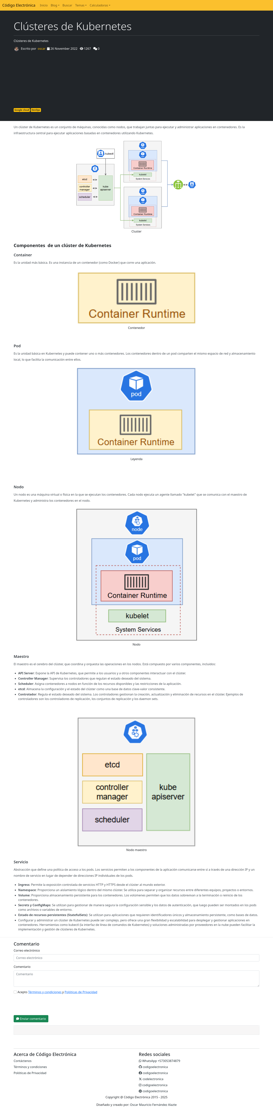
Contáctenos (22, 1061)
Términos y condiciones (30, 1067)
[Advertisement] (136, 79)
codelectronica (151, 1079)
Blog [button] (54, 5)
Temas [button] (79, 5)
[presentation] (42, 1004)
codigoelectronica (153, 1067)
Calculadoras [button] (99, 5)
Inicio (44, 5)
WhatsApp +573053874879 (159, 1061)
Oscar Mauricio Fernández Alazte (153, 1105)
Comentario (22, 967)
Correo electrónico (27, 950)
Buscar (67, 5)
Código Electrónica (18, 5)
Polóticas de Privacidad (30, 1073)
